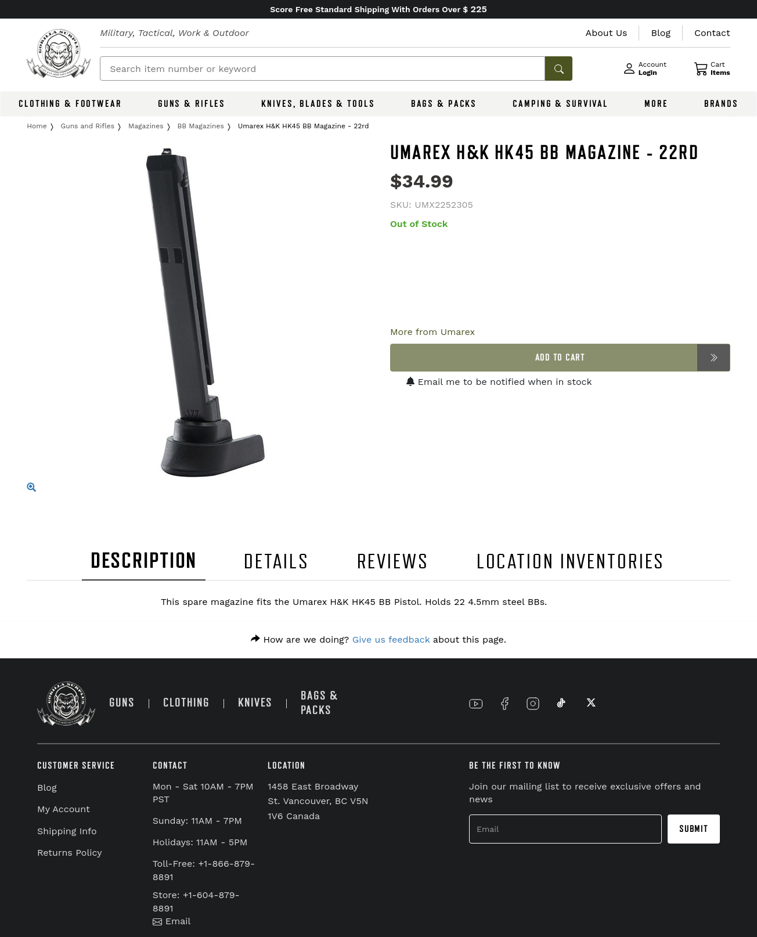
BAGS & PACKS (444, 104)
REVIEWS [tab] (393, 562)
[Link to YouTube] (476, 704)
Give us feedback (391, 639)
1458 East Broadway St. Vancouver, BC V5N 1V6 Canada (318, 801)
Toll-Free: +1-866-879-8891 (204, 870)
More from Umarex (432, 331)
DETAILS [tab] (276, 562)
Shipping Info (67, 831)
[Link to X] (590, 704)
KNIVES (255, 702)
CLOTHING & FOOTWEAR (70, 104)
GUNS (122, 702)
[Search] (322, 68)
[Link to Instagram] (533, 704)
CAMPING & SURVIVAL (560, 104)
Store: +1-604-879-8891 (196, 901)
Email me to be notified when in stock (499, 381)
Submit (693, 829)
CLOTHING (186, 702)
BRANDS (721, 104)
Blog (46, 787)
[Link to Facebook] (504, 704)
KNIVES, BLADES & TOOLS (317, 104)
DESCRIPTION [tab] (144, 561)
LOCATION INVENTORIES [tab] (571, 562)
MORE (656, 104)
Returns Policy (69, 852)
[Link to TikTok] (561, 704)
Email (172, 921)
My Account (63, 809)
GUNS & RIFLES (191, 104)
